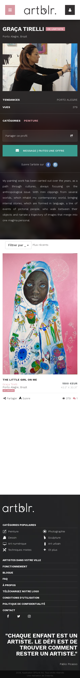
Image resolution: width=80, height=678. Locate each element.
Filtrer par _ (18, 245)
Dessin (10, 537)
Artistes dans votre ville (22, 560)
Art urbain (52, 543)
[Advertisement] (40, 453)
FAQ (5, 578)
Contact (9, 610)
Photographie (54, 531)
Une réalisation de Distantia (40, 675)
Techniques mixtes (17, 549)
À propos (9, 585)
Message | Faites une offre (40, 150)
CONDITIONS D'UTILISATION (21, 597)
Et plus (50, 549)
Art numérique (14, 543)
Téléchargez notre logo (21, 591)
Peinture (11, 531)
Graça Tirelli (10, 384)
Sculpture (52, 537)
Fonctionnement (15, 566)
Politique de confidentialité (24, 603)
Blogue (8, 572)
